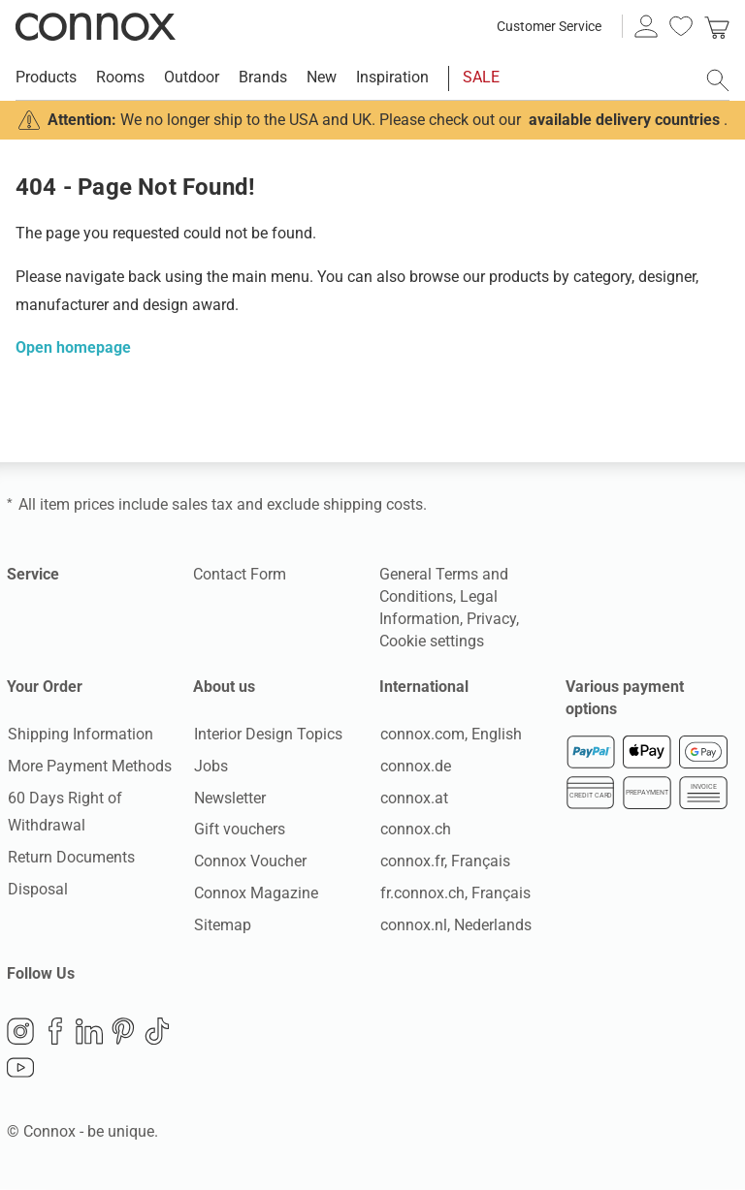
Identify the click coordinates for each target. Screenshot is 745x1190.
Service (33, 574)
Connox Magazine (255, 893)
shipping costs (373, 504)
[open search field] (717, 80)
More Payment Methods (89, 766)
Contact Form (239, 574)
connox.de (414, 766)
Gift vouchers (238, 830)
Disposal (37, 889)
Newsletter (229, 798)
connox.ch (414, 830)
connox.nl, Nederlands (455, 925)
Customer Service (549, 26)
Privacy (491, 619)
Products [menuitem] (46, 77)
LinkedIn (89, 1032)
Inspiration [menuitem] (392, 77)
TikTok (157, 1032)
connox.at (413, 798)
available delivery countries (624, 119)
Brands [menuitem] (263, 77)
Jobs (210, 766)
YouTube (20, 1068)
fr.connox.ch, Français (454, 893)
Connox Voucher (249, 862)
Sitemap (221, 925)
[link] (716, 26)
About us (224, 686)
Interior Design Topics (267, 734)
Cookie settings (431, 641)
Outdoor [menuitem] (191, 77)
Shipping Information (79, 734)
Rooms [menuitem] (120, 77)
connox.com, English (450, 734)
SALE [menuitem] (481, 77)
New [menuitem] (322, 77)
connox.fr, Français (444, 862)
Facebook (55, 1032)
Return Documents (70, 858)
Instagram (20, 1032)
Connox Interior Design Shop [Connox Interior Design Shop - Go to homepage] (96, 26)
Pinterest (123, 1032)
